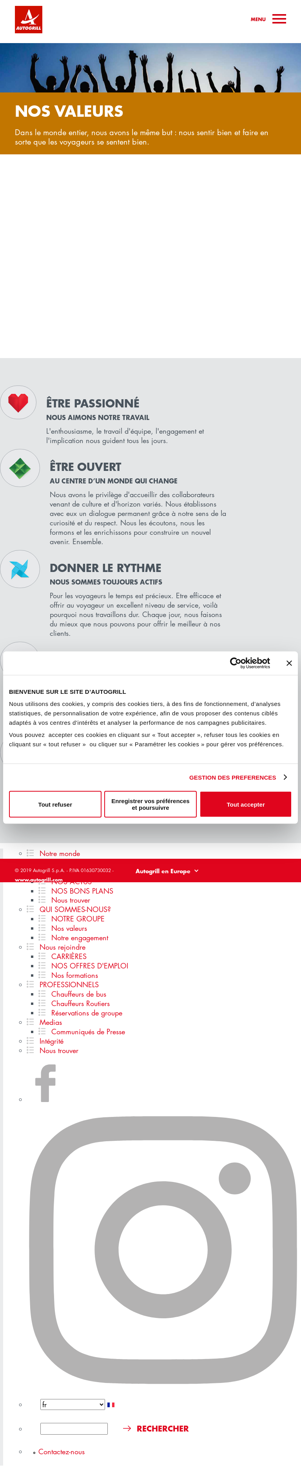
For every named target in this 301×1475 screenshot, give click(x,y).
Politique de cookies (265, 886)
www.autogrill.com (39, 879)
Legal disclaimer (163, 886)
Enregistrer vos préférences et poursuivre (150, 804)
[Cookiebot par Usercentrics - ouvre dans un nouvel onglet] (235, 663)
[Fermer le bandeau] (289, 663)
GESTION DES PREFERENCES (232, 777)
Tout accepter (246, 804)
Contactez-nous (61, 1451)
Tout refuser (55, 804)
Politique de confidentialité (212, 886)
